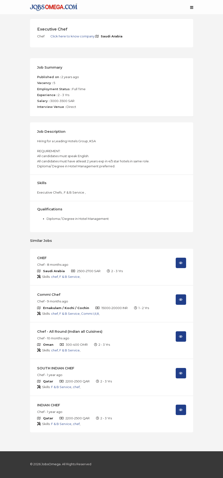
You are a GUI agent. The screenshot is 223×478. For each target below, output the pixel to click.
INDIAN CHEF (48, 405)
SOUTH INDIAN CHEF (55, 368)
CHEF (42, 258)
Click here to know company (72, 36)
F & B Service (69, 277)
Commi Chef (48, 294)
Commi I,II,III (90, 313)
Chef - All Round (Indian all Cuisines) (69, 331)
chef (54, 277)
